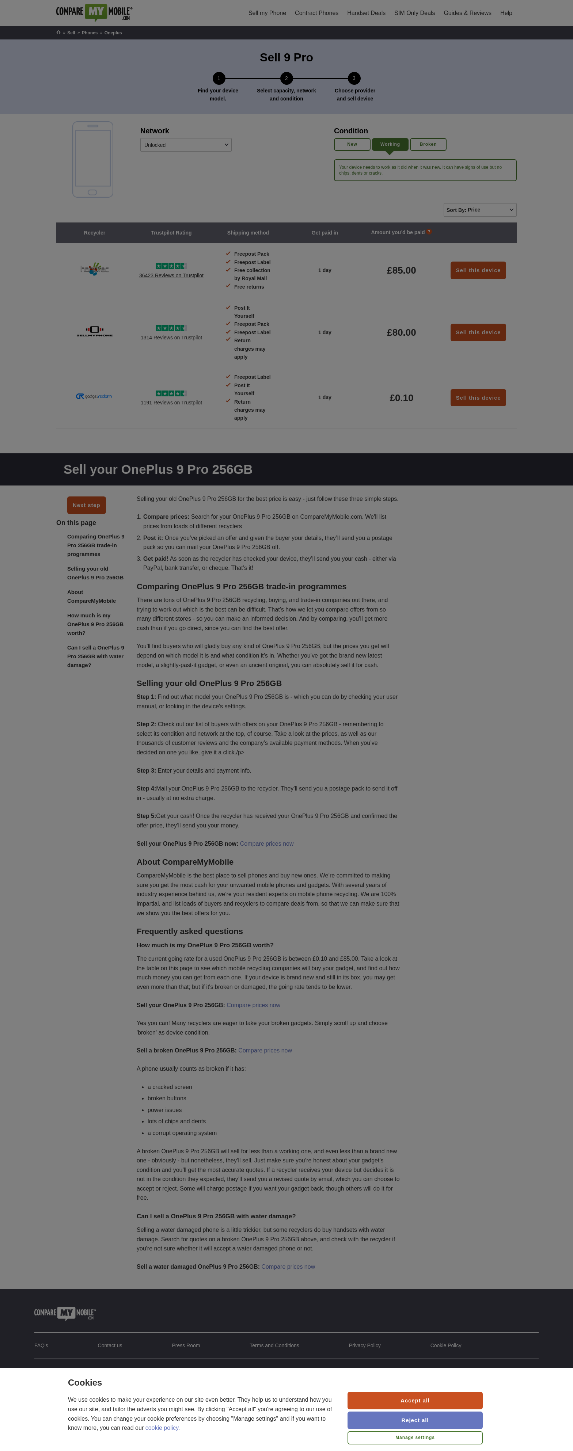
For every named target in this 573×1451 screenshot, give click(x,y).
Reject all (415, 1420)
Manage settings (415, 1437)
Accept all (415, 1400)
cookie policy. (162, 1428)
